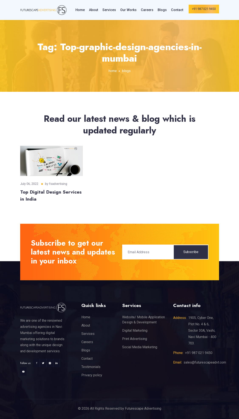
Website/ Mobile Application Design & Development (143, 319)
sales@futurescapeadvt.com (205, 362)
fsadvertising (58, 184)
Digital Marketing (134, 330)
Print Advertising (134, 339)
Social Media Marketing (139, 347)
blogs (126, 71)
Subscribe (190, 252)
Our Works (128, 10)
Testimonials (90, 367)
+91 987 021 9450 (204, 9)
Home (80, 10)
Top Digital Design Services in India (51, 195)
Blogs (162, 10)
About (93, 10)
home (113, 71)
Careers (147, 10)
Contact (177, 10)
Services (109, 10)
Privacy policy (91, 375)
